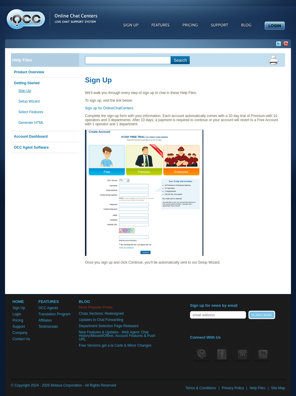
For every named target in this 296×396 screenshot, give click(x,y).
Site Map (278, 388)
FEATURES (48, 302)
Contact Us (21, 339)
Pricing (17, 320)
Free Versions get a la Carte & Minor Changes (115, 345)
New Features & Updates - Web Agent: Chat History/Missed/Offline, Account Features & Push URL (117, 335)
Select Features (30, 112)
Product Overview (29, 72)
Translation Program (54, 314)
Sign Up (24, 91)
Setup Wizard (29, 101)
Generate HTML (31, 123)
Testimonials (48, 326)
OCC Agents (48, 308)
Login (16, 314)
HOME (18, 302)
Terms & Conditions (200, 388)
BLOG (84, 302)
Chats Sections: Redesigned (101, 313)
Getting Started (27, 83)
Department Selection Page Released (108, 326)
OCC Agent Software (31, 147)
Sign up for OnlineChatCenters (109, 108)
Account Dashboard (31, 136)
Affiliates (45, 320)
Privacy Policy (233, 388)
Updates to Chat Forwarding (101, 320)
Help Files (22, 60)
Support (18, 326)
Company (20, 333)
